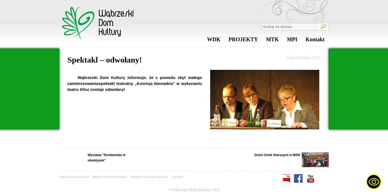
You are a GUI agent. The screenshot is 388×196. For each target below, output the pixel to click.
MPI (292, 40)
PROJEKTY (243, 40)
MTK (272, 40)
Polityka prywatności (74, 176)
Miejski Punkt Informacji (110, 176)
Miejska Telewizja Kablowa (149, 176)
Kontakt (315, 40)
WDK (213, 40)
